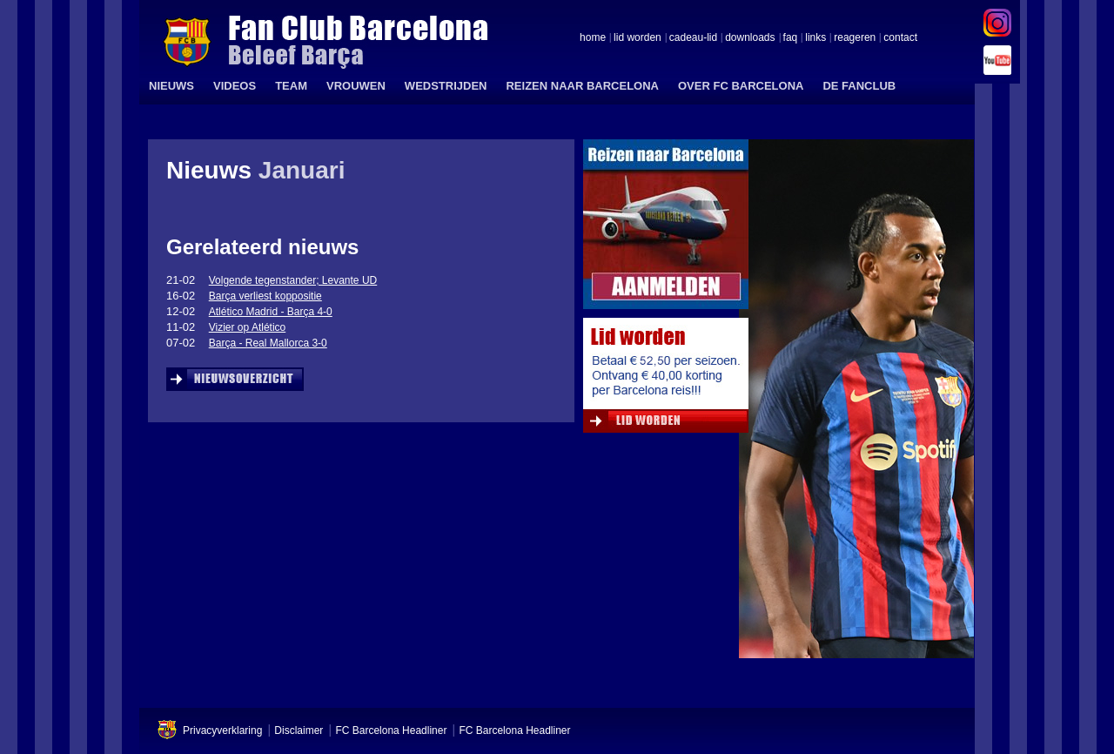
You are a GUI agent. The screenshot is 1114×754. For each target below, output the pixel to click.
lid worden (637, 38)
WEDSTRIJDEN (446, 85)
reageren (855, 38)
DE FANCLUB (859, 85)
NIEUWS (171, 85)
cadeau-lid (693, 38)
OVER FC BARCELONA (740, 85)
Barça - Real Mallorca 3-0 (268, 343)
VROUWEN (356, 85)
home (593, 38)
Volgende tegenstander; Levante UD (293, 280)
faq (790, 38)
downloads (750, 38)
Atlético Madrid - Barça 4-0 (270, 312)
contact (900, 38)
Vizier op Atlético (247, 327)
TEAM (291, 85)
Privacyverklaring (222, 730)
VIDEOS (234, 85)
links (815, 38)
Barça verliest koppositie (265, 296)
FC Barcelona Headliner (390, 730)
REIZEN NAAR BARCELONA (582, 85)
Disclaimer (298, 730)
